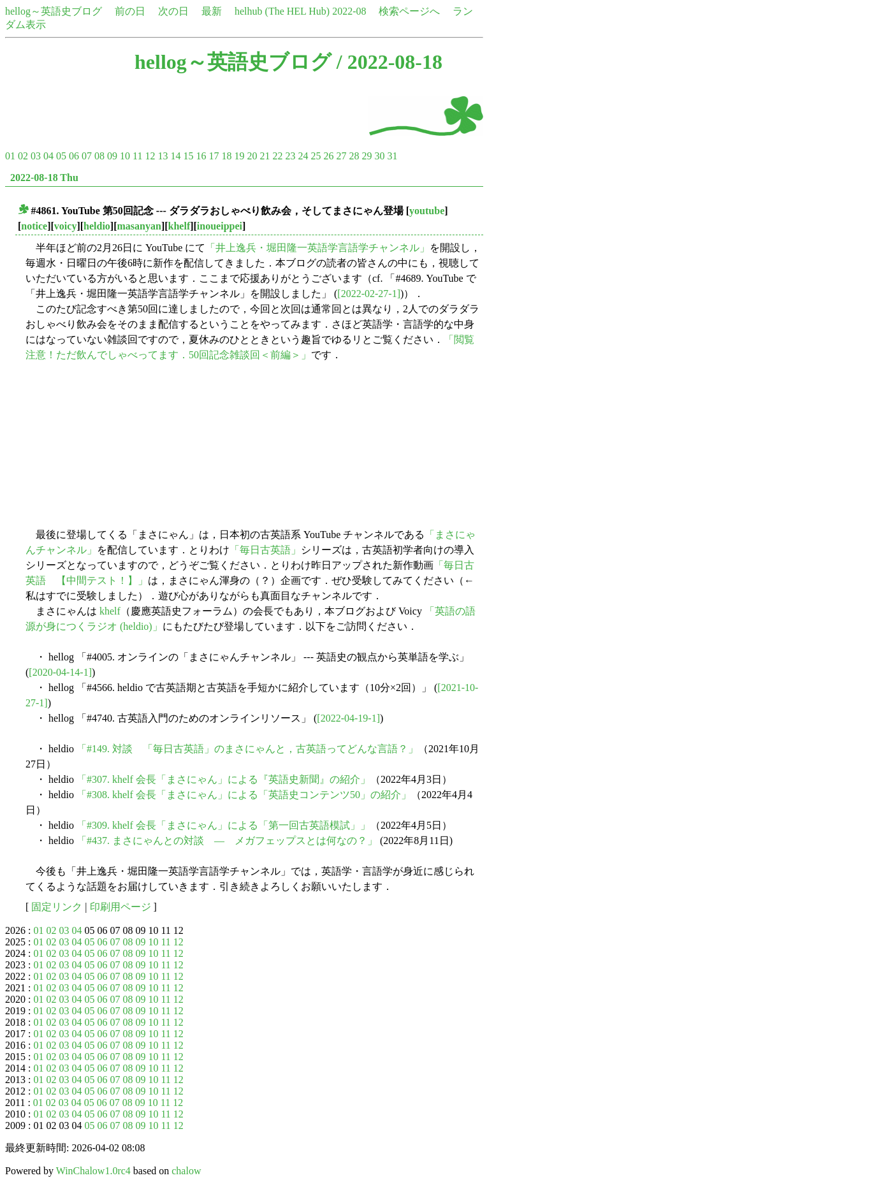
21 (264, 155)
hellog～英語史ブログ (53, 11)
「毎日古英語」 (265, 549)
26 (328, 155)
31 (392, 155)
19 (239, 155)
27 (341, 155)
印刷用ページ (120, 906)
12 (150, 155)
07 (87, 155)
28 (354, 155)
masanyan (139, 226)
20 (252, 155)
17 (213, 155)
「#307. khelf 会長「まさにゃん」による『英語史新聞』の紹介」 (223, 779)
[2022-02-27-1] (368, 293)
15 (188, 155)
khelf (179, 226)
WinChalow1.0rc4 (93, 1170)
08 (99, 155)
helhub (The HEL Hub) (282, 11)
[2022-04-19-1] (348, 718)
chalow (186, 1170)
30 (379, 155)
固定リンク (56, 906)
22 (277, 155)
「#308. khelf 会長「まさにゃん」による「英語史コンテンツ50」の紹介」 (243, 794)
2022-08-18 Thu (44, 177)
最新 (211, 11)
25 (315, 155)
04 (48, 155)
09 (112, 155)
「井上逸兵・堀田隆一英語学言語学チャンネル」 (317, 247)
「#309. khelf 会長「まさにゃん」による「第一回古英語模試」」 (223, 825)
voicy (65, 226)
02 (23, 155)
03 (36, 155)
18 (226, 155)
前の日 (130, 11)
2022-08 (349, 11)
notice (34, 226)
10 (125, 155)
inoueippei (219, 226)
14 (175, 155)
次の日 (173, 11)
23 (290, 155)
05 (61, 155)
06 (74, 155)
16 (201, 155)
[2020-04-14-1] (60, 672)
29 (366, 155)
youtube (426, 210)
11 (137, 155)
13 (162, 155)
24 (303, 155)
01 (10, 155)
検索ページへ (409, 11)
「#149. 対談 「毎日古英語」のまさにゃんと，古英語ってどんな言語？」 (247, 748)
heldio (97, 226)
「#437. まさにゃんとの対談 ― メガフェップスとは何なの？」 (226, 840)
